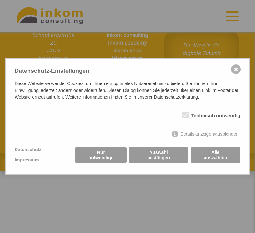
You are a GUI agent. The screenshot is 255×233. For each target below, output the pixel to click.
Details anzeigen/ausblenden (209, 134)
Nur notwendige (101, 155)
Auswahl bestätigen (158, 155)
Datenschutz (28, 149)
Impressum (27, 159)
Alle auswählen (215, 155)
